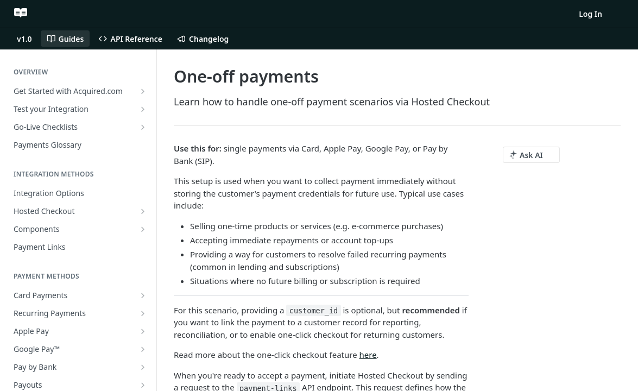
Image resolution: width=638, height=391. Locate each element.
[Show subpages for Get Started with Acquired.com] (142, 91)
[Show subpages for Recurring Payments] (142, 313)
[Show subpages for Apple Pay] (142, 331)
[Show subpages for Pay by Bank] (142, 367)
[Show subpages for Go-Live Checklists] (142, 127)
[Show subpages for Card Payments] (142, 295)
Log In (590, 14)
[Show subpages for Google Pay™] (142, 349)
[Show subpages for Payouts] (142, 385)
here (368, 354)
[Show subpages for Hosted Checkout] (142, 211)
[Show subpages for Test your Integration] (142, 109)
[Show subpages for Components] (142, 229)
